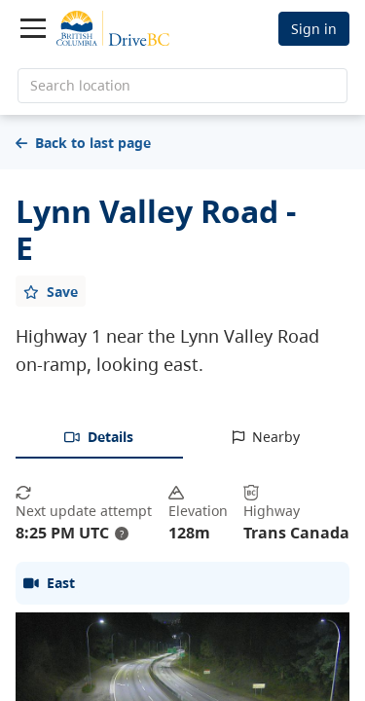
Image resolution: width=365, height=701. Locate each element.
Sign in (314, 28)
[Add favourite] (51, 291)
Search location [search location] (80, 85)
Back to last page (83, 142)
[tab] (99, 438)
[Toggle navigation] (33, 28)
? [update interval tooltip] (122, 533)
